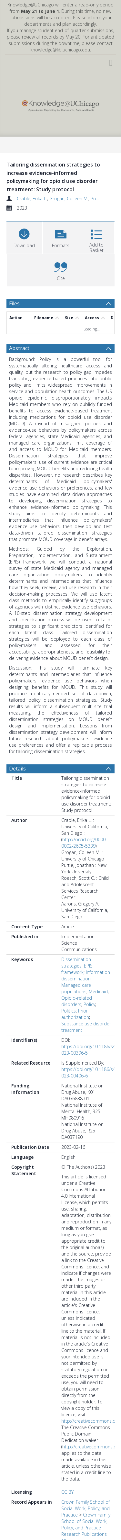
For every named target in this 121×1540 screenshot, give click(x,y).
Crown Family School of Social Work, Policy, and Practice (85, 1508)
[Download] (24, 236)
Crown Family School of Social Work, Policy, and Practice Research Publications (85, 1524)
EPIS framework (77, 969)
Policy (89, 1004)
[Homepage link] (60, 104)
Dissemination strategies (76, 962)
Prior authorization (75, 1014)
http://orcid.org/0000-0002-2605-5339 (84, 842)
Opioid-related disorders (76, 1001)
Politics (68, 1011)
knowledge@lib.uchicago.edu (60, 50)
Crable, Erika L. (32, 198)
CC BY (67, 1492)
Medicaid (98, 991)
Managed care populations (76, 988)
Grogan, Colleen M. (68, 198)
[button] (61, 236)
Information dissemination (85, 975)
